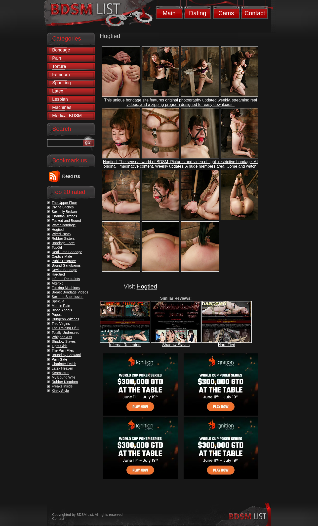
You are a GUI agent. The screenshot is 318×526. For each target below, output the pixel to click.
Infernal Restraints (125, 345)
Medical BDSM (67, 115)
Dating (197, 13)
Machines (61, 107)
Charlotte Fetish (64, 364)
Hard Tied (226, 345)
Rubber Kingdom (65, 382)
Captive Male (62, 256)
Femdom (61, 74)
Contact (254, 13)
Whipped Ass (62, 337)
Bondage (61, 50)
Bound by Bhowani (66, 355)
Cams (226, 13)
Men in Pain (61, 306)
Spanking (61, 82)
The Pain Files (63, 350)
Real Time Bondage (67, 252)
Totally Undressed (65, 333)
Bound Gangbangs (66, 265)
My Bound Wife (63, 377)
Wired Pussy (61, 234)
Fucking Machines (66, 288)
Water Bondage (64, 225)
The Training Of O (65, 328)
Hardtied (58, 274)
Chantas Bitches (64, 216)
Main (168, 13)
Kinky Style (60, 391)
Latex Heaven (62, 368)
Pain (56, 58)
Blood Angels (62, 310)
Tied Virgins (61, 324)
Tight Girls (59, 346)
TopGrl (57, 247)
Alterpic (57, 283)
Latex (57, 91)
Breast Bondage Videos (70, 292)
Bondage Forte (63, 243)
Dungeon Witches (65, 319)
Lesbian (60, 99)
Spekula (58, 301)
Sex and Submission (67, 297)
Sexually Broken (64, 212)
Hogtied (147, 286)
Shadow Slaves (176, 345)
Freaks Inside (62, 386)
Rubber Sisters (63, 238)
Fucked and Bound (66, 221)
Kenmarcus (60, 373)
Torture (59, 66)
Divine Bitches (63, 207)
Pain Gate (59, 359)
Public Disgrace (64, 261)
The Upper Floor (64, 203)
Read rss (71, 176)
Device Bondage (64, 270)
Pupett (57, 315)
